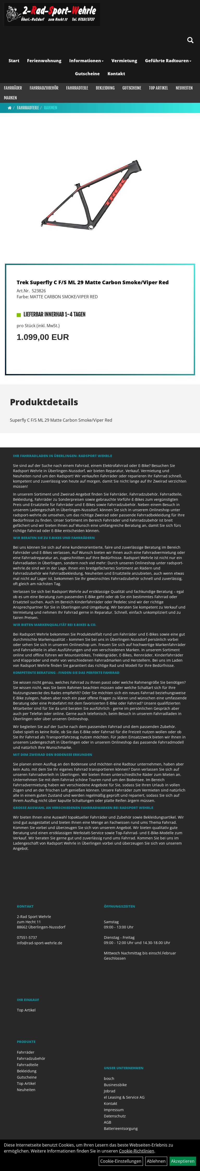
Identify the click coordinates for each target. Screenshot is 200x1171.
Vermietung (124, 61)
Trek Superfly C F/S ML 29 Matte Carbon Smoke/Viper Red (93, 282)
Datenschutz (115, 1115)
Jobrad (109, 1090)
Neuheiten (184, 88)
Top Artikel (158, 88)
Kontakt (116, 74)
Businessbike (115, 1084)
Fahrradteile (77, 88)
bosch (109, 1078)
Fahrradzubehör (44, 88)
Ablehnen (156, 1161)
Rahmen (50, 107)
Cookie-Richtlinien (136, 1151)
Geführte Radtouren (168, 61)
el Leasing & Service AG (124, 1097)
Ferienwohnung (44, 61)
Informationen (86, 61)
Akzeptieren (183, 1161)
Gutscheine (87, 74)
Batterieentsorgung (121, 1128)
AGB (107, 1122)
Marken (10, 97)
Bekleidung (105, 88)
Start (14, 61)
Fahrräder (13, 88)
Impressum (114, 1109)
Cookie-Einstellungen (120, 1161)
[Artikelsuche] (190, 40)
